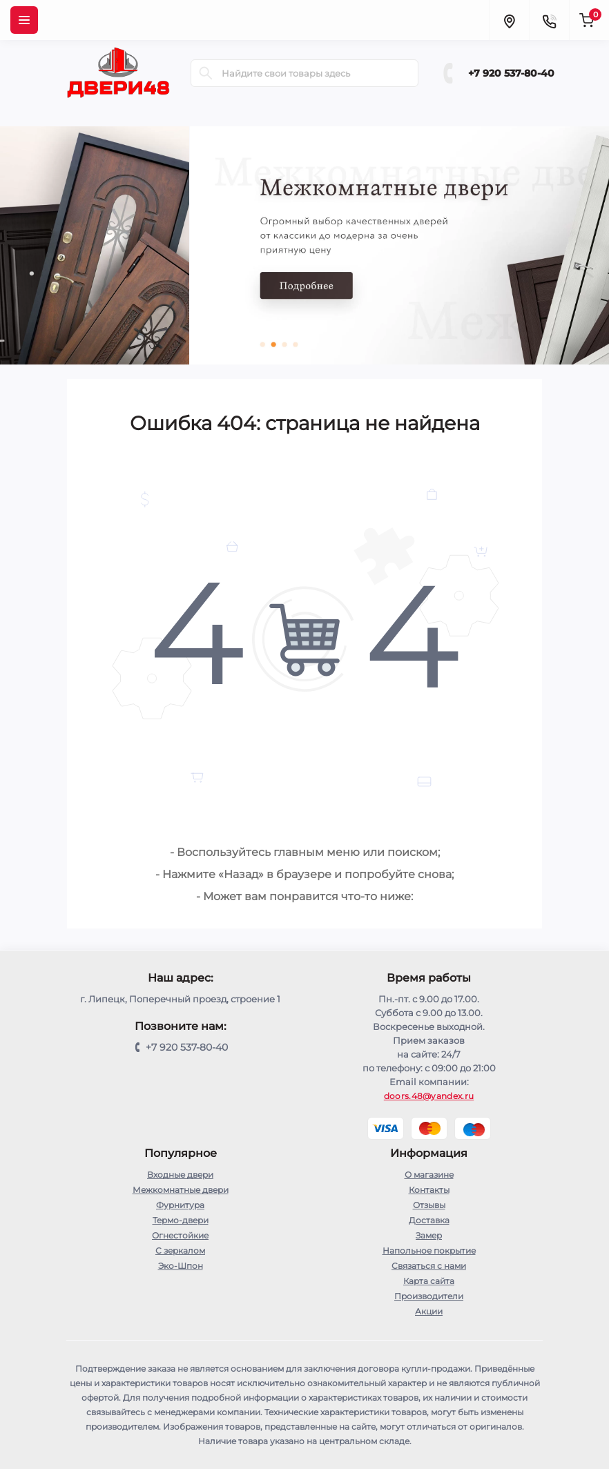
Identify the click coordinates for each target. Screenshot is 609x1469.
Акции (429, 1311)
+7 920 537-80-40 (511, 73)
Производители (428, 1296)
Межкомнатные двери (181, 1190)
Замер (429, 1235)
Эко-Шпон (180, 1266)
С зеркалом (180, 1250)
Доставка (429, 1220)
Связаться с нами (429, 1266)
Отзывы (429, 1205)
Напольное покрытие (429, 1250)
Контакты (429, 1190)
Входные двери (180, 1174)
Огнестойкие (180, 1235)
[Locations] (509, 20)
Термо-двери (181, 1220)
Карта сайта (428, 1281)
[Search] (206, 73)
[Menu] (24, 20)
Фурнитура (180, 1205)
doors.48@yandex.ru (429, 1096)
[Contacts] (549, 20)
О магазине (429, 1174)
